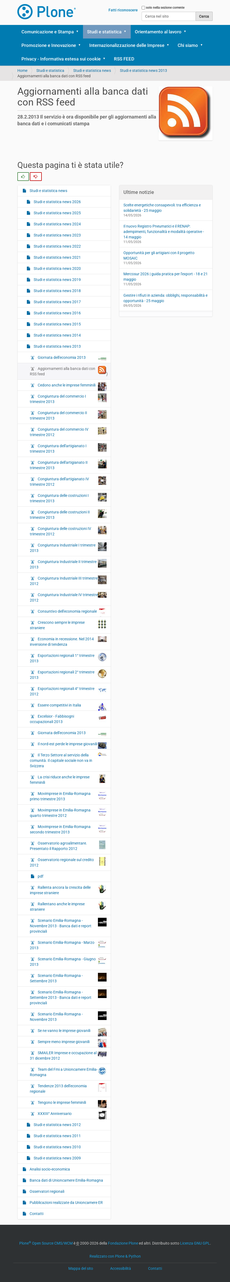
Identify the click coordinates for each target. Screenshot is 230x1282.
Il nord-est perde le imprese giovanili (72, 745)
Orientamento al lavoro (158, 31)
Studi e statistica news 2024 (57, 224)
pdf (40, 876)
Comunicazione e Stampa (47, 31)
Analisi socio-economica (49, 1169)
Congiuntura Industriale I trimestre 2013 (68, 547)
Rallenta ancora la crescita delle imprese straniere (68, 890)
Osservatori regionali (46, 1191)
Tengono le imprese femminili (72, 1104)
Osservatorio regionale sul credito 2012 (68, 862)
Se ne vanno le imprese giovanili (72, 1032)
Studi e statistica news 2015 (57, 324)
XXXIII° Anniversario (72, 1115)
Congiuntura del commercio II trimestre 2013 (68, 415)
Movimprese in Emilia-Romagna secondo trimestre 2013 (68, 829)
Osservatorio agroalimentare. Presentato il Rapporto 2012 (68, 845)
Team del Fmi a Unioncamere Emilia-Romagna (68, 1072)
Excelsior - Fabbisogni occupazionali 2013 (68, 719)
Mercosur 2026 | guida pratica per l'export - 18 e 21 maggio (165, 277)
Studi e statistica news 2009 (57, 1158)
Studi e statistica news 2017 (57, 302)
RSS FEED (124, 59)
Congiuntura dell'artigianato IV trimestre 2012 (68, 481)
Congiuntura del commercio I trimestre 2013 (68, 399)
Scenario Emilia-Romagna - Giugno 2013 (68, 961)
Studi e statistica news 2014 (57, 335)
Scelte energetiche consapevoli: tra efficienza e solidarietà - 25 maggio (162, 208)
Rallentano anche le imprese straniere (68, 906)
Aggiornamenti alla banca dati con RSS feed (68, 371)
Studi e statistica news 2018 (57, 291)
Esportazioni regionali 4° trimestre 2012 (68, 691)
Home (22, 70)
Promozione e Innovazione (48, 45)
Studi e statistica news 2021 (57, 257)
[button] (79, 32)
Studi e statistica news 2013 (143, 70)
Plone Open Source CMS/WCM (46, 1243)
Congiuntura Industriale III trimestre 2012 (68, 581)
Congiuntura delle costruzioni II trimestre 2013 (68, 514)
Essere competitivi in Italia (72, 706)
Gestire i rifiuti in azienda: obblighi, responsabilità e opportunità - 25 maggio (165, 298)
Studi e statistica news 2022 (57, 246)
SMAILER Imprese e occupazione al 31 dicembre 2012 (68, 1055)
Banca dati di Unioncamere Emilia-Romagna (66, 1180)
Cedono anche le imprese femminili (72, 386)
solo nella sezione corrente (165, 7)
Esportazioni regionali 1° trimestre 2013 (68, 658)
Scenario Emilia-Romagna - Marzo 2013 (68, 945)
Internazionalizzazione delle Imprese (126, 45)
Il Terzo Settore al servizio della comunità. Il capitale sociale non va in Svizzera (68, 760)
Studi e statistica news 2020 (57, 268)
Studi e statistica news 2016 (57, 313)
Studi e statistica (104, 31)
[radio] (23, 176)
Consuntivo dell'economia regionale (72, 613)
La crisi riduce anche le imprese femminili (68, 779)
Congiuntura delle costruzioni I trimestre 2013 (68, 498)
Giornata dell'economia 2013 (72, 359)
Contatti (36, 1213)
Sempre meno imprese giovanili (72, 1043)
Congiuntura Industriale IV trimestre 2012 (68, 597)
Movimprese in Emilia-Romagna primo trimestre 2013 (68, 796)
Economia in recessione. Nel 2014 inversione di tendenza (68, 641)
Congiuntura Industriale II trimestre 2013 (68, 564)
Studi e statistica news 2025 (57, 213)
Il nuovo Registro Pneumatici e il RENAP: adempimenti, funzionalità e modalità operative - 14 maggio (163, 231)
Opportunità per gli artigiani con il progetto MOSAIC (158, 255)
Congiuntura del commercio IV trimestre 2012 (68, 432)
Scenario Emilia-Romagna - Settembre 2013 (68, 978)
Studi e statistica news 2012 (57, 1125)
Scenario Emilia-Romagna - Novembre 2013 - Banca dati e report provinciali (68, 925)
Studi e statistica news (92, 70)
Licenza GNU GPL (195, 1243)
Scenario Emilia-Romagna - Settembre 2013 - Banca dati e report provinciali (68, 997)
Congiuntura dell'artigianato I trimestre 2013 (68, 448)
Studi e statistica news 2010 (57, 1147)
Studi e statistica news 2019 (57, 279)
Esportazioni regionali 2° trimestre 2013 (68, 674)
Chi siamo (188, 45)
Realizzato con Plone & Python (115, 1256)
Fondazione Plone (123, 1243)
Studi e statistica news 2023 (57, 235)
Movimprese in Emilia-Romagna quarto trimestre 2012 (68, 812)
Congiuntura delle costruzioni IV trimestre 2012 (68, 531)
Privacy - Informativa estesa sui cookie (61, 59)
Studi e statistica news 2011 (57, 1136)
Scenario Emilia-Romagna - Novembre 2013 (68, 1016)
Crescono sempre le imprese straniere (68, 625)
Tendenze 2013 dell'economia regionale (68, 1088)
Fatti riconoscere (123, 10)
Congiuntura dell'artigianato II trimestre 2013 (68, 465)
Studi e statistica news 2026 (57, 202)
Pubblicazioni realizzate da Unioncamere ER (66, 1202)
